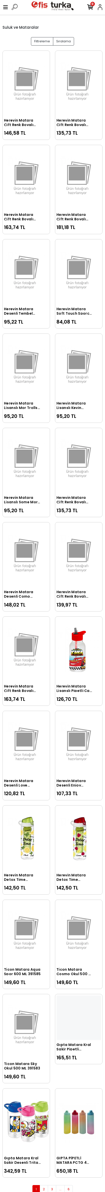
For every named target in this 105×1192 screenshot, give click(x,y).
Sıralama (63, 41)
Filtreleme (42, 41)
